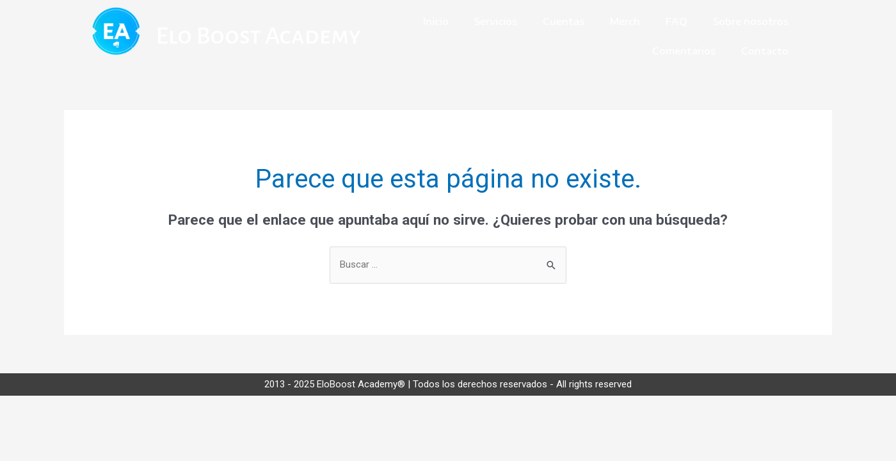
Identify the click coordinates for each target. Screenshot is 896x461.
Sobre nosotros (750, 21)
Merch (625, 21)
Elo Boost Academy (258, 36)
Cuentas (563, 21)
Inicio (436, 21)
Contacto (764, 50)
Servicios (495, 21)
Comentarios (684, 50)
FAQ (676, 21)
